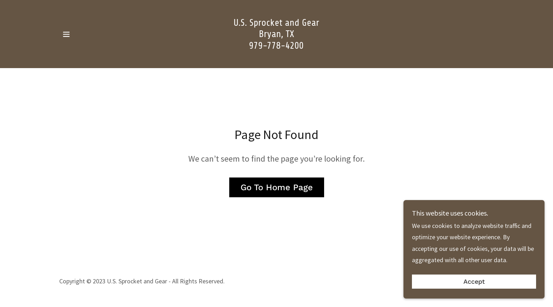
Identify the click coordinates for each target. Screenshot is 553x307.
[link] (277, 46)
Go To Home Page (277, 187)
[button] (66, 34)
